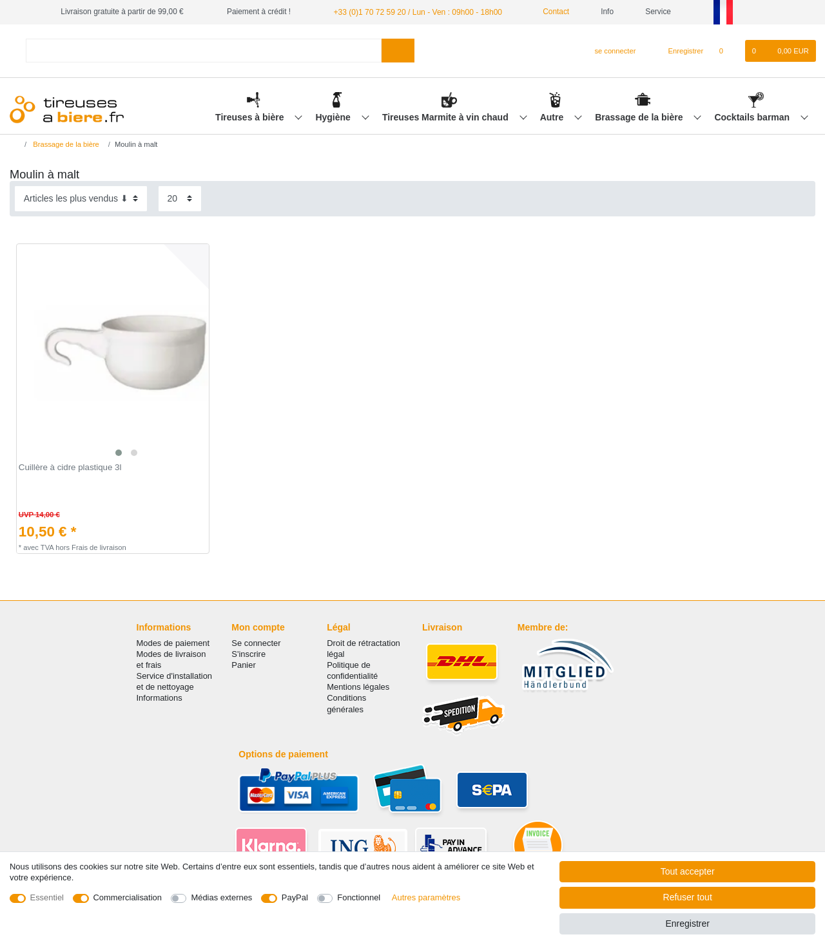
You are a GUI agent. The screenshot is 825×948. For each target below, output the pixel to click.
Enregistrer (687, 923)
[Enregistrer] (678, 51)
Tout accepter (688, 871)
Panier (243, 665)
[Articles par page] (180, 198)
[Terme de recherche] (204, 50)
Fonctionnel (358, 897)
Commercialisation (127, 897)
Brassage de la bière (640, 116)
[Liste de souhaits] (727, 51)
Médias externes (221, 897)
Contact (550, 11)
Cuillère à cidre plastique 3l (70, 467)
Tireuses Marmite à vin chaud (446, 116)
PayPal (295, 897)
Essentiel (47, 897)
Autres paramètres (426, 897)
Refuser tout (687, 897)
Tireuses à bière (250, 116)
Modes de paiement (173, 643)
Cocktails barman (753, 116)
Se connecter (255, 643)
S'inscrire (248, 654)
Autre (553, 116)
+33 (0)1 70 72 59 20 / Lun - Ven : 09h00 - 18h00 (416, 11)
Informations (159, 698)
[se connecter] (610, 51)
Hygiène (334, 116)
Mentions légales (358, 687)
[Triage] (81, 198)
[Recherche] (398, 50)
